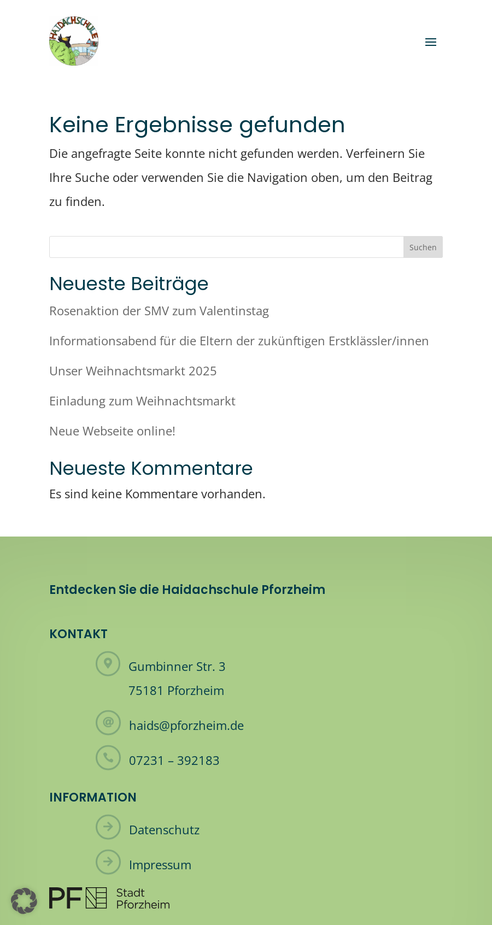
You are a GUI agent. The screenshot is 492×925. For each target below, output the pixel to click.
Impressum (160, 864)
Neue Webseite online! (112, 430)
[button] (24, 901)
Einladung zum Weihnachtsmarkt (142, 400)
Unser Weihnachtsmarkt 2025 (133, 370)
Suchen (423, 247)
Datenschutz (164, 829)
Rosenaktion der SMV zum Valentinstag (159, 310)
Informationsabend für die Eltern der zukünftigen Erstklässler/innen (239, 340)
